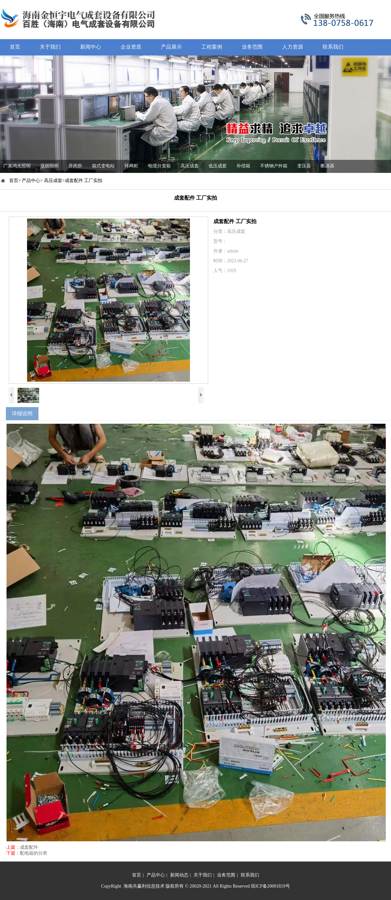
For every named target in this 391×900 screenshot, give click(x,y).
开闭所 (75, 165)
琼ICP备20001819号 (270, 886)
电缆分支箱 (159, 165)
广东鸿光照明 (17, 165)
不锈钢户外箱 (273, 165)
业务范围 (226, 875)
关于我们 (203, 875)
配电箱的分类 (33, 853)
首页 (136, 875)
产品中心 (156, 875)
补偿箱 (243, 165)
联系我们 (250, 875)
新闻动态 (179, 875)
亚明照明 (49, 165)
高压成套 (190, 165)
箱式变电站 (103, 165)
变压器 (304, 165)
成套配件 (29, 847)
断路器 (327, 165)
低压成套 (218, 165)
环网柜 (131, 165)
